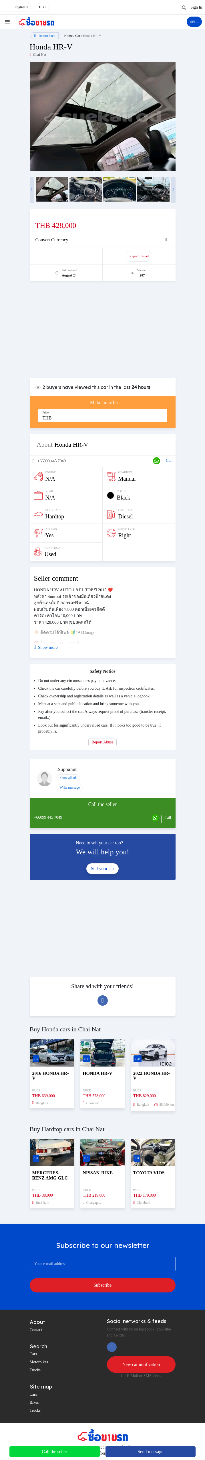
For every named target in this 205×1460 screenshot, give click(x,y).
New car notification (141, 1364)
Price (46, 412)
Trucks (35, 1370)
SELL (194, 22)
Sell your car (102, 868)
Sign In (196, 7)
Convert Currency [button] (51, 239)
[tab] (102, 239)
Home (68, 36)
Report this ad (139, 256)
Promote (66, 256)
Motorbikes (39, 1362)
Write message (70, 787)
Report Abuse (102, 742)
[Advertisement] (102, 332)
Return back (44, 36)
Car (77, 36)
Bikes (34, 1402)
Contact (36, 1330)
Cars (33, 1354)
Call (169, 460)
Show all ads (68, 778)
